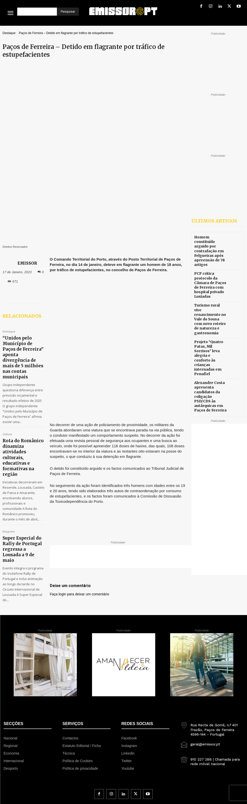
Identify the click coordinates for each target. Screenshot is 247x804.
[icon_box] (211, 652)
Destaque (9, 33)
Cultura (7, 355)
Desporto (9, 429)
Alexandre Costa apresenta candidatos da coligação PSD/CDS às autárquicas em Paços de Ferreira (209, 360)
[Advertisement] (133, 400)
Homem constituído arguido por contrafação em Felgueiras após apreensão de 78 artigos (209, 247)
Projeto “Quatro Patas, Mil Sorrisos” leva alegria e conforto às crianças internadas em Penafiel (210, 332)
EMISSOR (27, 209)
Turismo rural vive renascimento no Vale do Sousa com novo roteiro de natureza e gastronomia (209, 304)
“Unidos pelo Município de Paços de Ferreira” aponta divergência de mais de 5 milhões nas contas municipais (21, 290)
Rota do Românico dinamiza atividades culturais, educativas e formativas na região (21, 367)
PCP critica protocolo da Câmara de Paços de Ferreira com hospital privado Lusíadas (210, 275)
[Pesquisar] (68, 12)
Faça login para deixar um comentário (79, 438)
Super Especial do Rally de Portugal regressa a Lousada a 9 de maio (21, 439)
